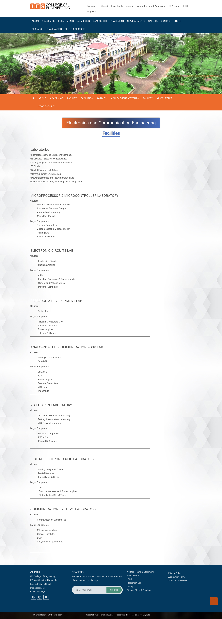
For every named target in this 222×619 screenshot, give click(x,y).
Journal (130, 5)
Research (38, 30)
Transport (92, 5)
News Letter (164, 98)
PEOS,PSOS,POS (47, 106)
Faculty (72, 98)
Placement (117, 22)
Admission (83, 22)
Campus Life (100, 22)
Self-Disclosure (75, 30)
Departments (66, 22)
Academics (48, 22)
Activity (102, 98)
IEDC (185, 5)
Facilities (87, 98)
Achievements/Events (125, 98)
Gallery (153, 22)
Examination (54, 30)
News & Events (136, 22)
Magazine (92, 11)
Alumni (104, 5)
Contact (166, 22)
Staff (177, 22)
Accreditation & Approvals (151, 5)
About (35, 22)
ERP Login (174, 5)
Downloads (117, 5)
